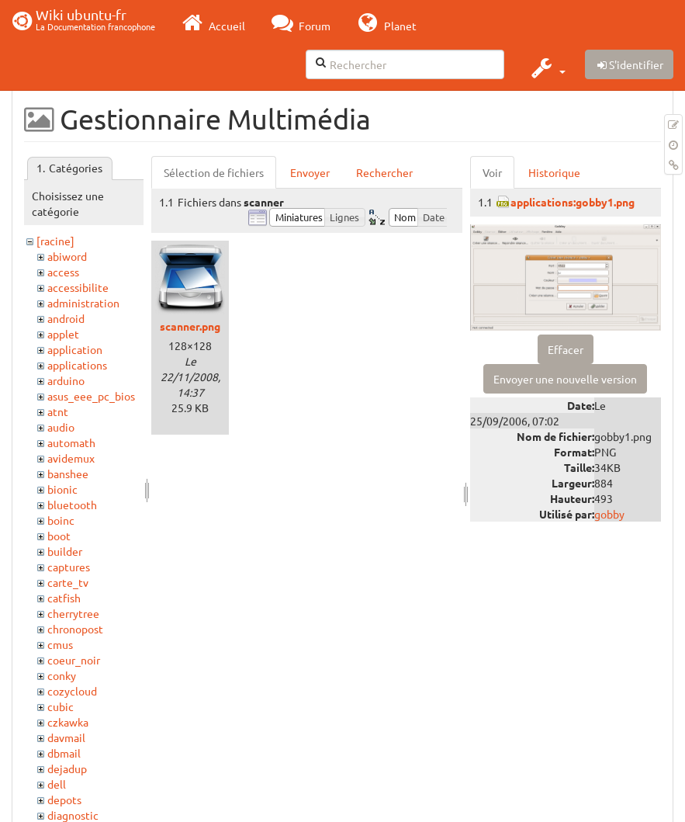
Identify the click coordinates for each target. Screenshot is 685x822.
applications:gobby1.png (572, 202)
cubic (60, 706)
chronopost (75, 629)
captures (68, 567)
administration (83, 303)
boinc (60, 520)
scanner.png (190, 326)
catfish (64, 598)
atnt (57, 411)
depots (64, 799)
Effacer (565, 349)
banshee (67, 473)
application (74, 349)
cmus (60, 644)
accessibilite (78, 287)
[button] (546, 67)
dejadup (67, 768)
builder (64, 551)
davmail (66, 737)
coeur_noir (73, 660)
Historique (554, 172)
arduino (66, 380)
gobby (609, 514)
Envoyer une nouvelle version (565, 379)
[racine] (55, 241)
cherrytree (73, 613)
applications (77, 365)
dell (56, 784)
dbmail (64, 753)
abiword (67, 256)
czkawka (67, 722)
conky (61, 675)
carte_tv (67, 582)
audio (60, 427)
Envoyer (310, 172)
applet (63, 334)
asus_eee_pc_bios (91, 396)
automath (71, 442)
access (63, 272)
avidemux (71, 458)
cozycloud (72, 691)
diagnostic (73, 815)
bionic (62, 489)
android (66, 318)
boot (59, 536)
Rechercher (384, 172)
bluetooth (72, 505)
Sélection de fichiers (214, 172)
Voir (492, 172)
